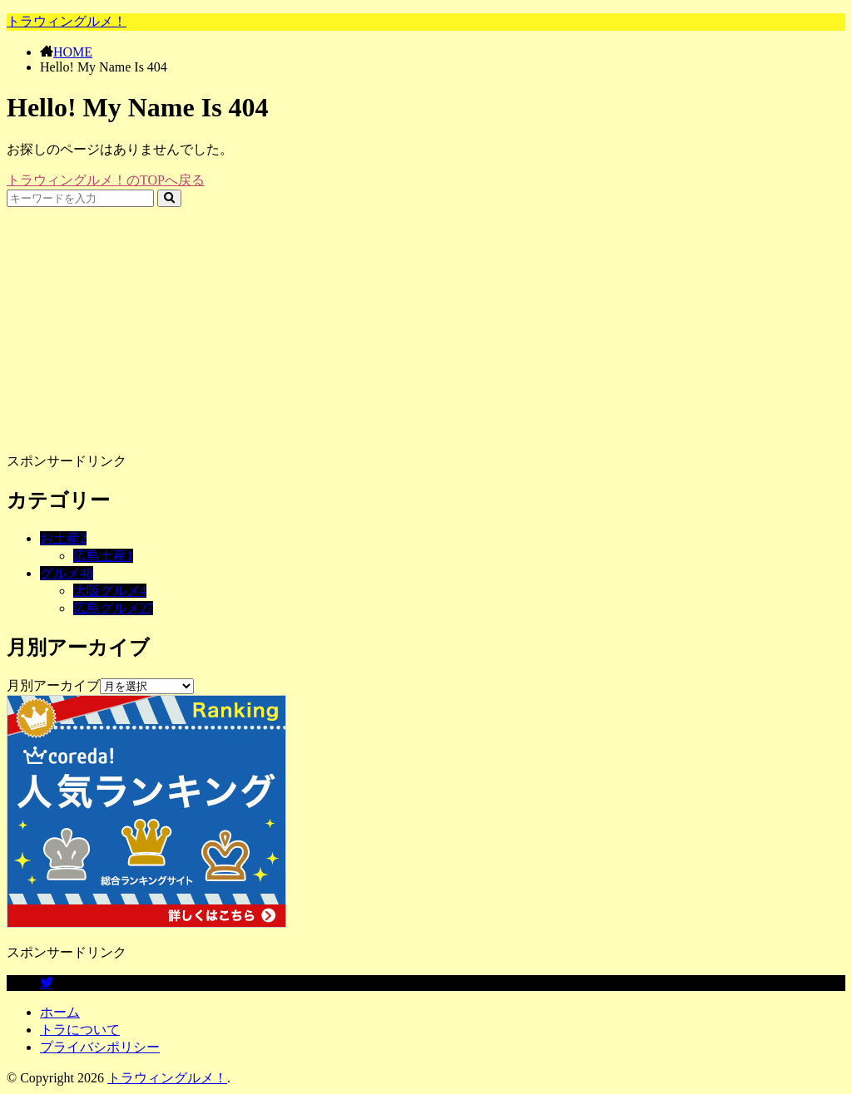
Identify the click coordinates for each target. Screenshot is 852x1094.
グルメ (66, 573)
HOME (72, 52)
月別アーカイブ (53, 685)
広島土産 (103, 556)
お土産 (63, 538)
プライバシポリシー (100, 1047)
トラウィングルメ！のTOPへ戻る (106, 180)
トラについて (80, 1030)
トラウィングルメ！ (66, 21)
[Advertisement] (426, 323)
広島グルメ (113, 608)
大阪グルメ (109, 591)
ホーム (60, 1012)
